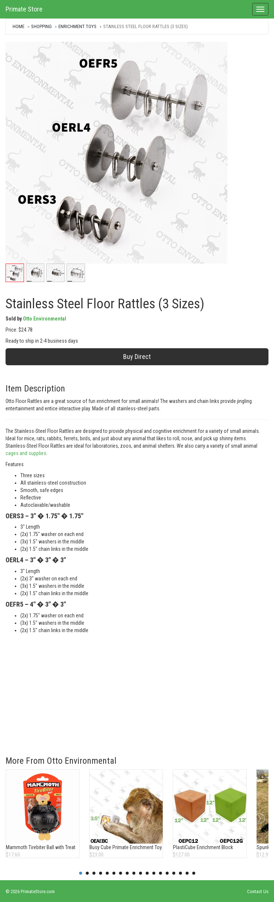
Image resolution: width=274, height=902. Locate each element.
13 (160, 873)
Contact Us (257, 891)
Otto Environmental (44, 319)
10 (140, 873)
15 (173, 873)
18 (193, 873)
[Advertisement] (137, 689)
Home (18, 26)
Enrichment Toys (77, 26)
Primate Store (24, 9)
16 (180, 873)
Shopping (41, 26)
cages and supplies (26, 453)
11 (147, 873)
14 (167, 873)
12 (153, 873)
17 (187, 873)
